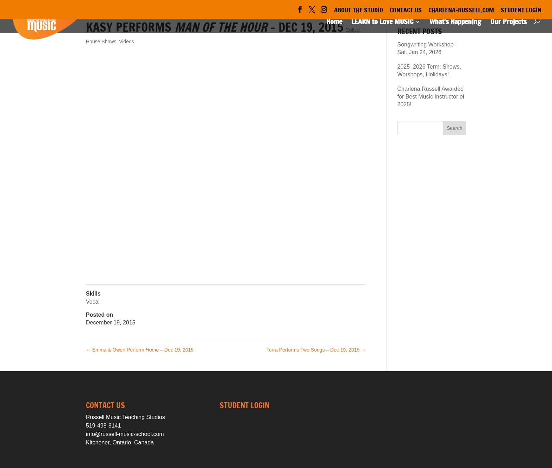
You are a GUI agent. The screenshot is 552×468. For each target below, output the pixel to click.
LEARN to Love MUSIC (382, 23)
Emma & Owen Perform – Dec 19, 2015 (140, 350)
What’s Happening (455, 23)
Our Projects (508, 23)
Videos (126, 41)
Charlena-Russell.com (461, 10)
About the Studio (358, 10)
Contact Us (406, 10)
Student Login (521, 10)
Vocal (93, 302)
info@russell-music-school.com (125, 434)
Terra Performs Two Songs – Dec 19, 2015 (316, 350)
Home (334, 23)
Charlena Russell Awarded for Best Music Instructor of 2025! (430, 97)
